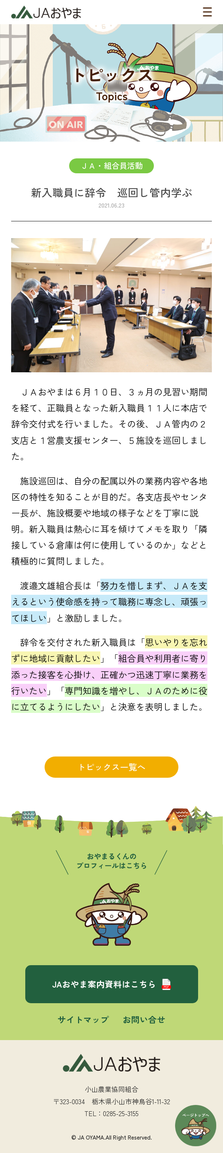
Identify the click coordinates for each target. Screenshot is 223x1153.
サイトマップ (83, 1019)
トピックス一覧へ (111, 767)
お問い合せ (144, 1019)
